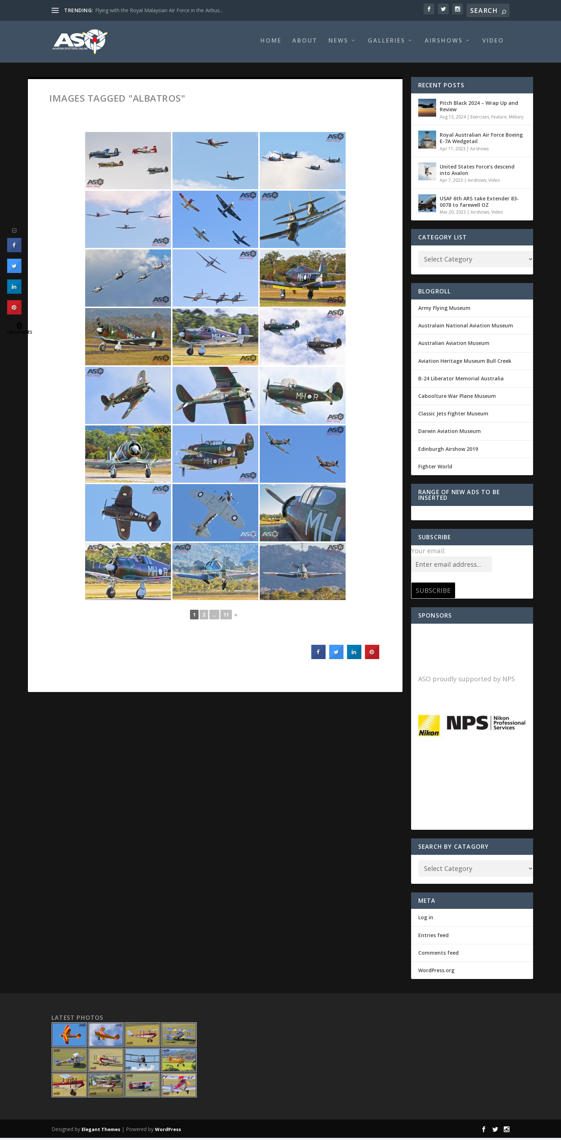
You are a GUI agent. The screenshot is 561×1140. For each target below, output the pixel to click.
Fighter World (435, 469)
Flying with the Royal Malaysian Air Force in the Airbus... (159, 10)
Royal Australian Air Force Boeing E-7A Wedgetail (481, 140)
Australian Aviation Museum (453, 345)
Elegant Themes (101, 1132)
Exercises (479, 119)
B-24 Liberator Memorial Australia (461, 380)
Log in (425, 919)
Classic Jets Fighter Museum (453, 416)
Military (516, 119)
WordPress (168, 1132)
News (338, 43)
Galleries (386, 43)
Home (271, 43)
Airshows (444, 43)
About (305, 43)
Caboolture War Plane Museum (457, 398)
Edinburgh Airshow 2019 (448, 451)
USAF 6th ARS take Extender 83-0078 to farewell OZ (479, 204)
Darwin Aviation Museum (449, 433)
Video (493, 43)
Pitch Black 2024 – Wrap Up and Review (479, 108)
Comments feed (438, 955)
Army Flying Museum (444, 310)
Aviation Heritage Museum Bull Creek (464, 363)
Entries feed (433, 937)
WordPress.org (436, 972)
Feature (499, 119)
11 (226, 617)
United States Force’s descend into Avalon (477, 172)
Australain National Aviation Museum (465, 328)
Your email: (428, 553)
